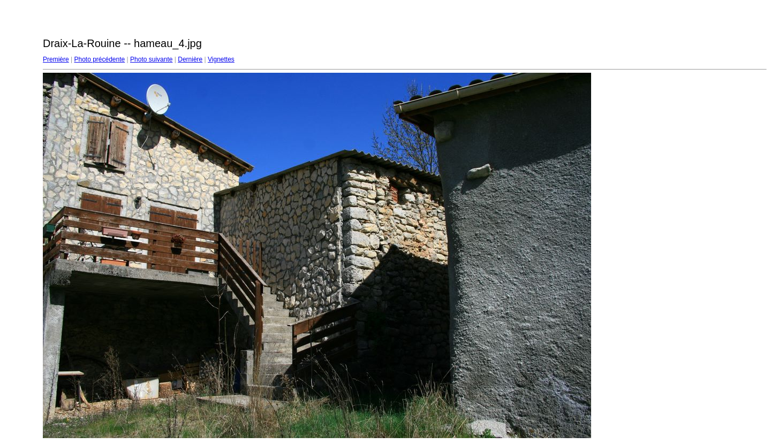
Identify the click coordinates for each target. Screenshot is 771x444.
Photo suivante (151, 59)
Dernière (190, 59)
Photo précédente (99, 59)
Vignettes (221, 59)
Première (56, 59)
